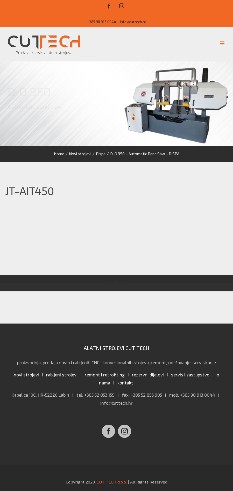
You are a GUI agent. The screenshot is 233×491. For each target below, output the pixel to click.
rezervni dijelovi (148, 374)
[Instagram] (124, 431)
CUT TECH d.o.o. (112, 481)
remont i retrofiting (105, 374)
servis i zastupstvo (190, 374)
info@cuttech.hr (133, 21)
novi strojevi (26, 374)
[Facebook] (108, 431)
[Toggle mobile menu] (222, 43)
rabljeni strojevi (61, 374)
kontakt (125, 382)
